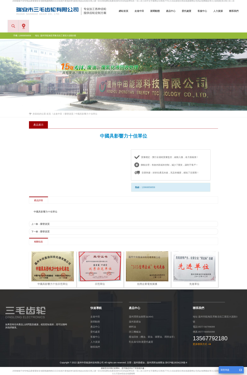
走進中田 (57, 114)
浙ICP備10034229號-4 (176, 362)
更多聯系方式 (200, 344)
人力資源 (95, 341)
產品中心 (95, 326)
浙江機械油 (135, 331)
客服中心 (95, 336)
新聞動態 (95, 321)
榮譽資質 (69, 114)
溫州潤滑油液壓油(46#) (141, 316)
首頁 (48, 114)
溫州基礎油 (135, 321)
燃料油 (132, 326)
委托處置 (95, 331)
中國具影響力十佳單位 (86, 114)
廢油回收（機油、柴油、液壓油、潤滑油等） (152, 336)
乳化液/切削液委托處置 (141, 341)
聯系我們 (95, 347)
